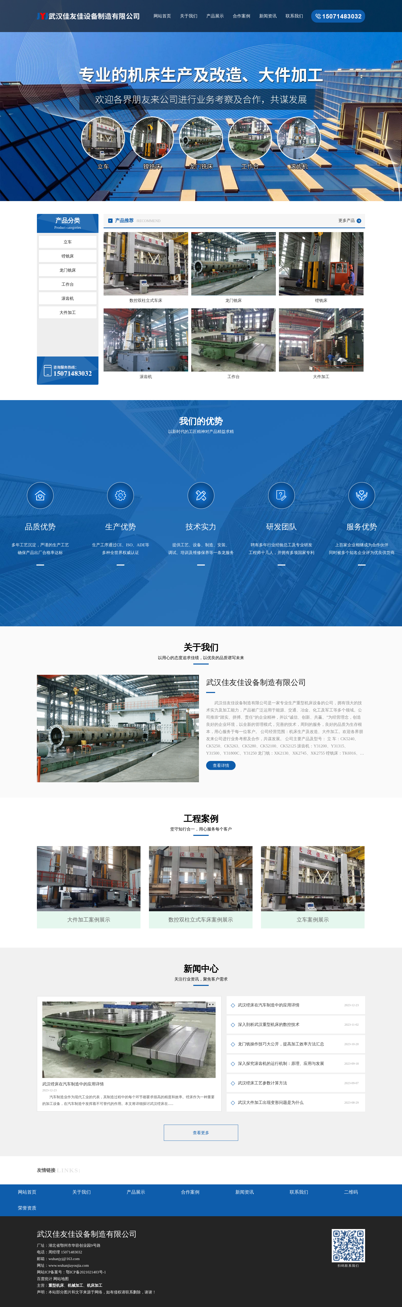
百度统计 (44, 1279)
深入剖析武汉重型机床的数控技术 (268, 1024)
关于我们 (188, 16)
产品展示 (215, 16)
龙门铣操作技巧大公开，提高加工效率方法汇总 (281, 1044)
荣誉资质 (27, 1208)
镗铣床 (68, 256)
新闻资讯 (268, 16)
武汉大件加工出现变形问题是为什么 (271, 1102)
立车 (68, 242)
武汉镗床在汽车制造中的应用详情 (268, 1005)
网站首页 (162, 16)
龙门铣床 (67, 270)
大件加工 (67, 312)
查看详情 (221, 765)
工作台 (68, 284)
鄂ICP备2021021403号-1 (86, 1272)
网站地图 (61, 1279)
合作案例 (241, 16)
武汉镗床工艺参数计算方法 (262, 1083)
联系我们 (294, 16)
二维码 (351, 1192)
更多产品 (346, 220)
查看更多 (201, 1133)
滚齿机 (68, 298)
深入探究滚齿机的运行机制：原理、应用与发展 (281, 1063)
